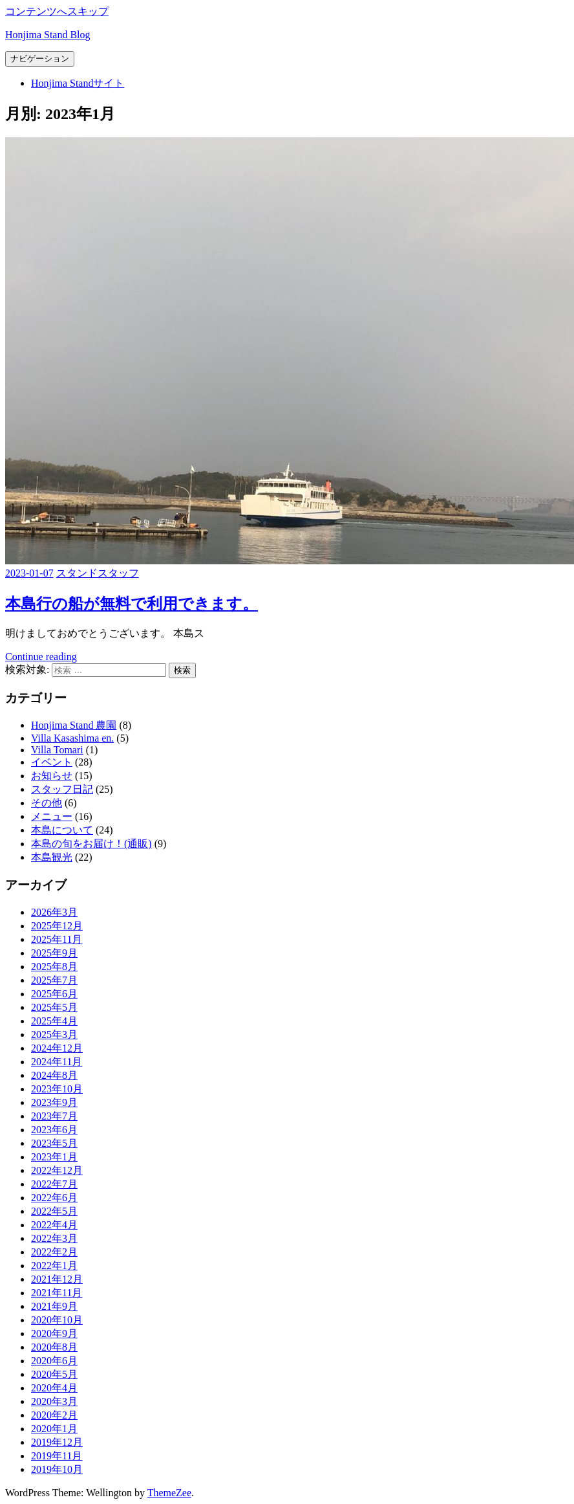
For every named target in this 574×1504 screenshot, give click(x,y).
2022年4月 (54, 1224)
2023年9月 (54, 1102)
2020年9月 (54, 1333)
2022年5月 (54, 1211)
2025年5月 (54, 1007)
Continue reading (41, 656)
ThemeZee (169, 1492)
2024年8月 (54, 1075)
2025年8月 (54, 966)
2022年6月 (54, 1197)
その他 (46, 802)
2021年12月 (57, 1279)
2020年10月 (57, 1319)
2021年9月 (54, 1306)
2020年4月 (54, 1387)
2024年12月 (57, 1048)
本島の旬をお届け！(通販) (91, 843)
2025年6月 (54, 993)
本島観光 (51, 857)
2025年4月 (54, 1020)
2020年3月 (54, 1401)
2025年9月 (54, 952)
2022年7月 (54, 1183)
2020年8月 (54, 1347)
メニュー (51, 816)
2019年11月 (56, 1455)
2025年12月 (57, 925)
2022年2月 (54, 1251)
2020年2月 (54, 1415)
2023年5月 (54, 1143)
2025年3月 (54, 1034)
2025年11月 (56, 939)
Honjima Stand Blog (47, 34)
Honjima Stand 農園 (73, 725)
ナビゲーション (39, 58)
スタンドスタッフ (97, 573)
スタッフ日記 (62, 789)
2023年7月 (54, 1116)
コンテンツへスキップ (57, 11)
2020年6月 (54, 1360)
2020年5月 (54, 1374)
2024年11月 (56, 1061)
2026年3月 (54, 912)
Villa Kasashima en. (72, 738)
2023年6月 (54, 1129)
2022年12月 (57, 1170)
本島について (62, 829)
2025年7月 (54, 980)
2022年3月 (54, 1238)
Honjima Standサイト (77, 83)
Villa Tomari (57, 749)
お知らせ (51, 775)
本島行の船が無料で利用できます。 (131, 603)
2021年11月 (56, 1292)
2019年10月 (57, 1469)
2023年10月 (57, 1088)
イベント (51, 762)
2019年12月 (57, 1442)
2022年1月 (54, 1265)
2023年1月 (54, 1156)
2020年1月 (54, 1428)
